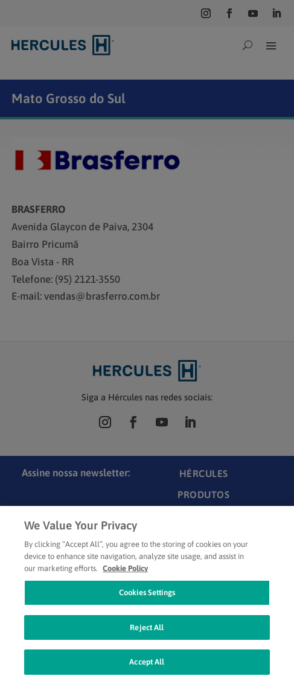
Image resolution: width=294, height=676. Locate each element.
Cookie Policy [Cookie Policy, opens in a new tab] (125, 573)
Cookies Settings (147, 597)
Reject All (147, 632)
